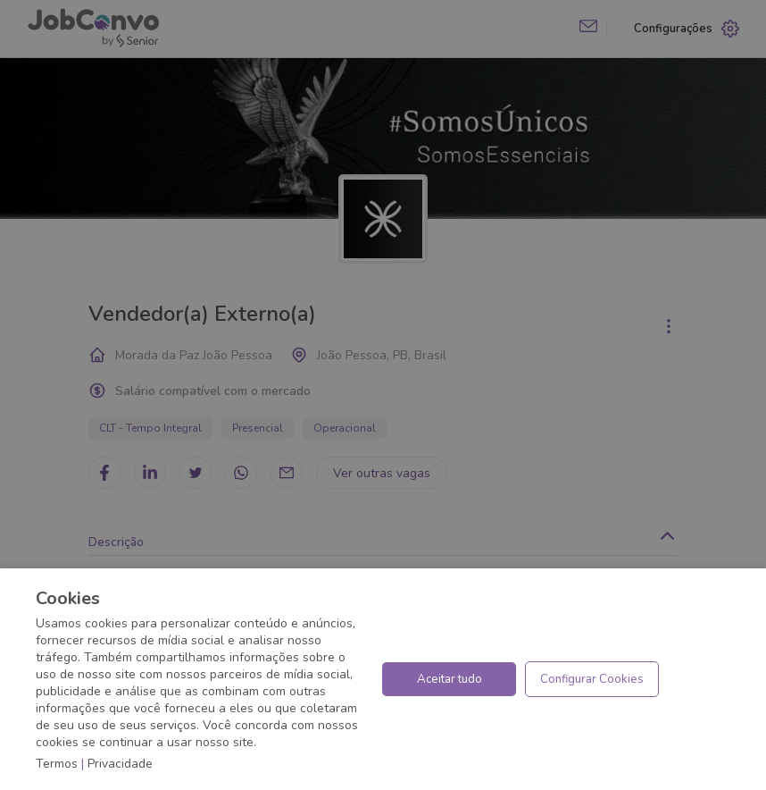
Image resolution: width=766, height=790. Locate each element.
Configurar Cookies (592, 679)
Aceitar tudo (449, 679)
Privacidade (120, 763)
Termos (57, 763)
